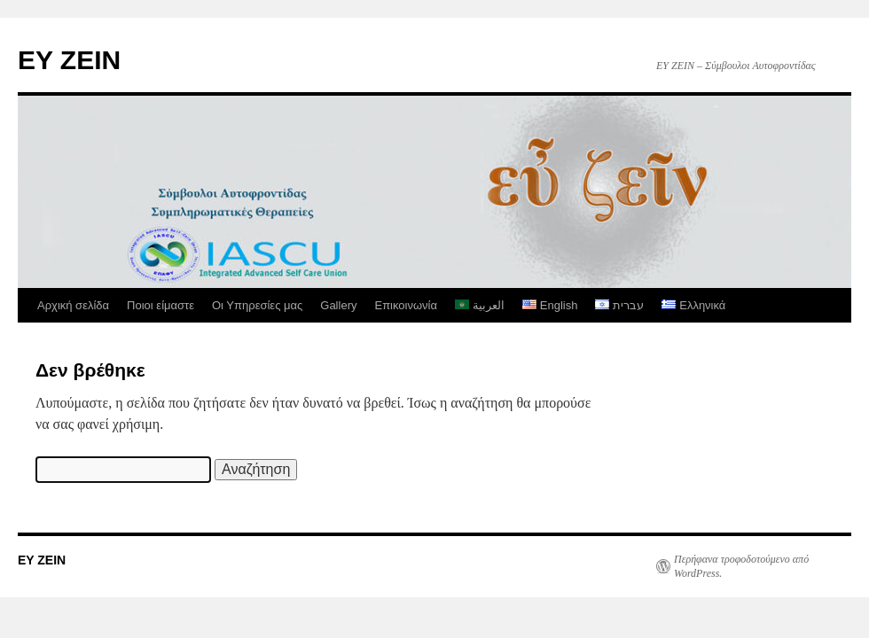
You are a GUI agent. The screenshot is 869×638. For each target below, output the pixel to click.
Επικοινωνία (405, 305)
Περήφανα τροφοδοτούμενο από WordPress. (741, 566)
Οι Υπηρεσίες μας (257, 305)
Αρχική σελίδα (73, 305)
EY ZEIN (69, 59)
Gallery (338, 305)
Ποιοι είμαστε (160, 305)
